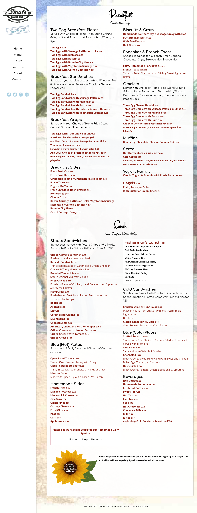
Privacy (114, 506)
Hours (18, 61)
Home (18, 48)
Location (18, 67)
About (18, 73)
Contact (18, 79)
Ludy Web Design (142, 506)
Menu (18, 55)
